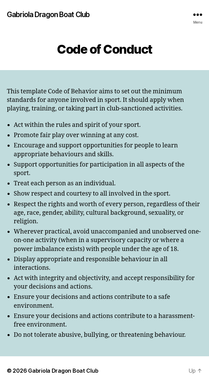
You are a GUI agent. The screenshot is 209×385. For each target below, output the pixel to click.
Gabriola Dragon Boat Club (48, 14)
